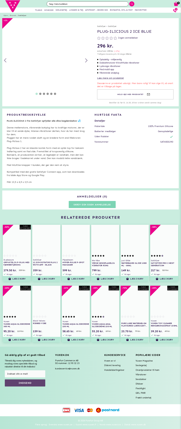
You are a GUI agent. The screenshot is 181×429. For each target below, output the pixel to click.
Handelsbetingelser (114, 370)
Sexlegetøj (141, 365)
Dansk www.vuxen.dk (135, 424)
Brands (13, 15)
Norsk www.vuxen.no (110, 424)
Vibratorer (141, 374)
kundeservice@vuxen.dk (67, 368)
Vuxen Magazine (144, 361)
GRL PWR (141, 393)
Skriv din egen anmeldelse (92, 204)
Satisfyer (22, 15)
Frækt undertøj (143, 397)
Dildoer (139, 384)
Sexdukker (141, 379)
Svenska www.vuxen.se (60, 424)
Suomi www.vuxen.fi (86, 424)
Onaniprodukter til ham (148, 370)
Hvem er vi (110, 361)
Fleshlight (141, 388)
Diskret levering (112, 365)
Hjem (6, 15)
